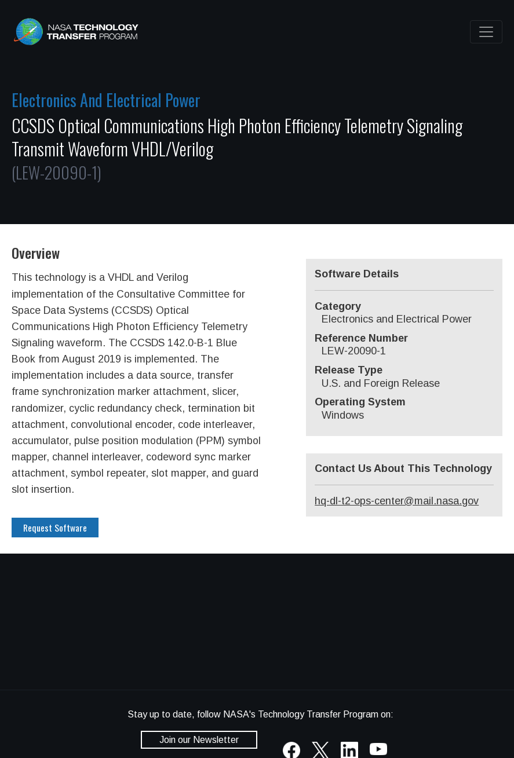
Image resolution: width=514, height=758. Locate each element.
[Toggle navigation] (486, 31)
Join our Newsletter (199, 740)
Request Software (55, 527)
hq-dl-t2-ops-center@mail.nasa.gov (397, 501)
